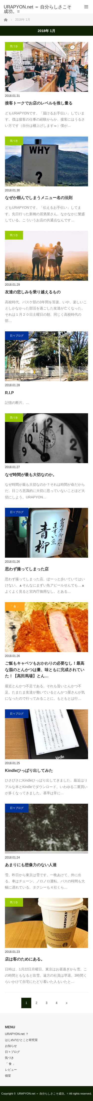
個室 (8, 1075)
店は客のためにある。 (25, 959)
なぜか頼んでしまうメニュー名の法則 (38, 198)
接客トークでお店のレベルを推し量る (38, 103)
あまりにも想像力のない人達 (31, 865)
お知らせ (11, 1046)
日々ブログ (17, 335)
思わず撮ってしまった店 (27, 569)
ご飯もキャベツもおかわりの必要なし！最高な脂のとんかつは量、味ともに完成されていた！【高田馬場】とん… (44, 669)
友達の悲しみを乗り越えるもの (33, 292)
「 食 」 (15, 606)
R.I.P (9, 393)
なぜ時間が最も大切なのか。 (31, 475)
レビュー (11, 1069)
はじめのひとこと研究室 (21, 1040)
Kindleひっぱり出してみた (29, 770)
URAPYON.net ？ (17, 1034)
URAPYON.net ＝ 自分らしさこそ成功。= (42, 1093)
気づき (14, 46)
